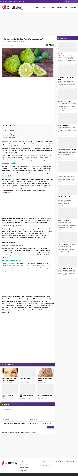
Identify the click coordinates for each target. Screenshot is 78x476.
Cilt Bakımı (10, 41)
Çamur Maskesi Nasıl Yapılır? (45, 395)
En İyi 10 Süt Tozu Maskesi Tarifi (27, 395)
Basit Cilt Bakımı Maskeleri (27, 378)
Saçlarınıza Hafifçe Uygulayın (10, 134)
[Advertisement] (39, 23)
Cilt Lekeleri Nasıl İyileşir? (65, 54)
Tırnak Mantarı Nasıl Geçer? (65, 173)
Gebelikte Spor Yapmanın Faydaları (67, 149)
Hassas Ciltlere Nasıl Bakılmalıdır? (67, 244)
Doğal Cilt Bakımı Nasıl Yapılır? (8, 395)
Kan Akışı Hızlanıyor (8, 132)
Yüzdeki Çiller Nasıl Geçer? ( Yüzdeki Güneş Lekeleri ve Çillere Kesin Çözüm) (9, 380)
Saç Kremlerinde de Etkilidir (10, 137)
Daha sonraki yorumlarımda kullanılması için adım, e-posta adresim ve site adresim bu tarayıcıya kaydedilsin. (27, 423)
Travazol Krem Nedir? (63, 220)
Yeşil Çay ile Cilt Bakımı (64, 101)
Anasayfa (5, 41)
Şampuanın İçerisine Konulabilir (11, 135)
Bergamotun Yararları (8, 130)
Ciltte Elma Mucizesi (63, 125)
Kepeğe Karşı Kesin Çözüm (65, 268)
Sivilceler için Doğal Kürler (65, 197)
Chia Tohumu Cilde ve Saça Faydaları (44, 379)
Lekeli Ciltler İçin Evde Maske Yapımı (66, 78)
